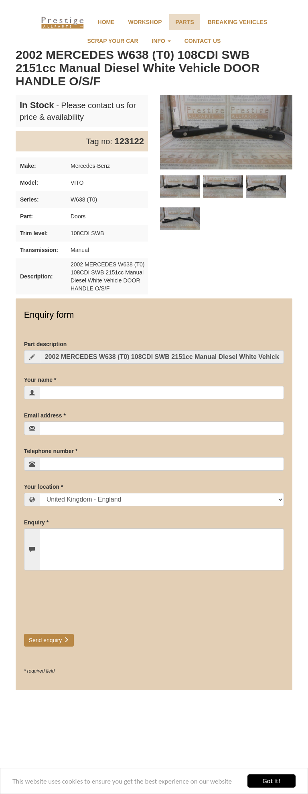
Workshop (145, 22)
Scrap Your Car (112, 41)
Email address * (45, 415)
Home (106, 22)
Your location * (43, 487)
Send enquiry (49, 640)
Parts (184, 22)
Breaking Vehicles (237, 22)
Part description (45, 344)
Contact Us (202, 41)
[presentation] (85, 606)
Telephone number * (51, 451)
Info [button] (161, 41)
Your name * (40, 380)
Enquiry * (36, 522)
